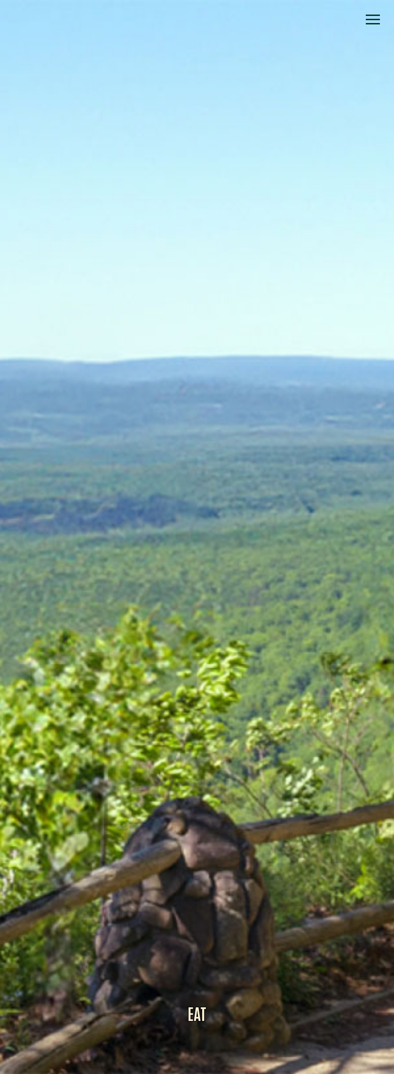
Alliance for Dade (197, 547)
